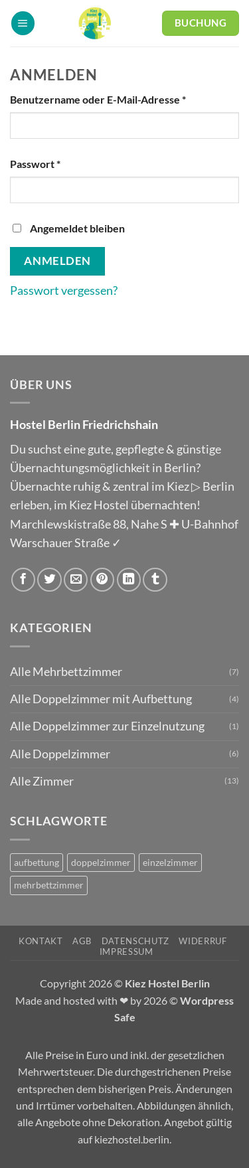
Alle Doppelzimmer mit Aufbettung (101, 699)
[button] (23, 23)
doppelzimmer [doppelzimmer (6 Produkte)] (101, 862)
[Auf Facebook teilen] (23, 580)
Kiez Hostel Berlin (167, 983)
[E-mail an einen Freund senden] (76, 580)
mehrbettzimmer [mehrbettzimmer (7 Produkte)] (49, 884)
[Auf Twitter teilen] (49, 580)
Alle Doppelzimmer (60, 754)
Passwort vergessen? (64, 290)
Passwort (64, 162)
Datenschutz (135, 941)
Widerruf (202, 941)
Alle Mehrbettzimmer (66, 672)
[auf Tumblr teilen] (155, 580)
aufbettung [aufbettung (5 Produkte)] (36, 862)
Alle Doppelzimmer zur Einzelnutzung (107, 726)
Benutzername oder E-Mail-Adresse (124, 98)
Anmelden (57, 261)
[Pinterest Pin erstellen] (102, 580)
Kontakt (41, 941)
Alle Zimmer (42, 781)
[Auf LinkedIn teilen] (129, 580)
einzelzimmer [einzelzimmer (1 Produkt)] (170, 862)
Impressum (126, 951)
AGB (82, 941)
